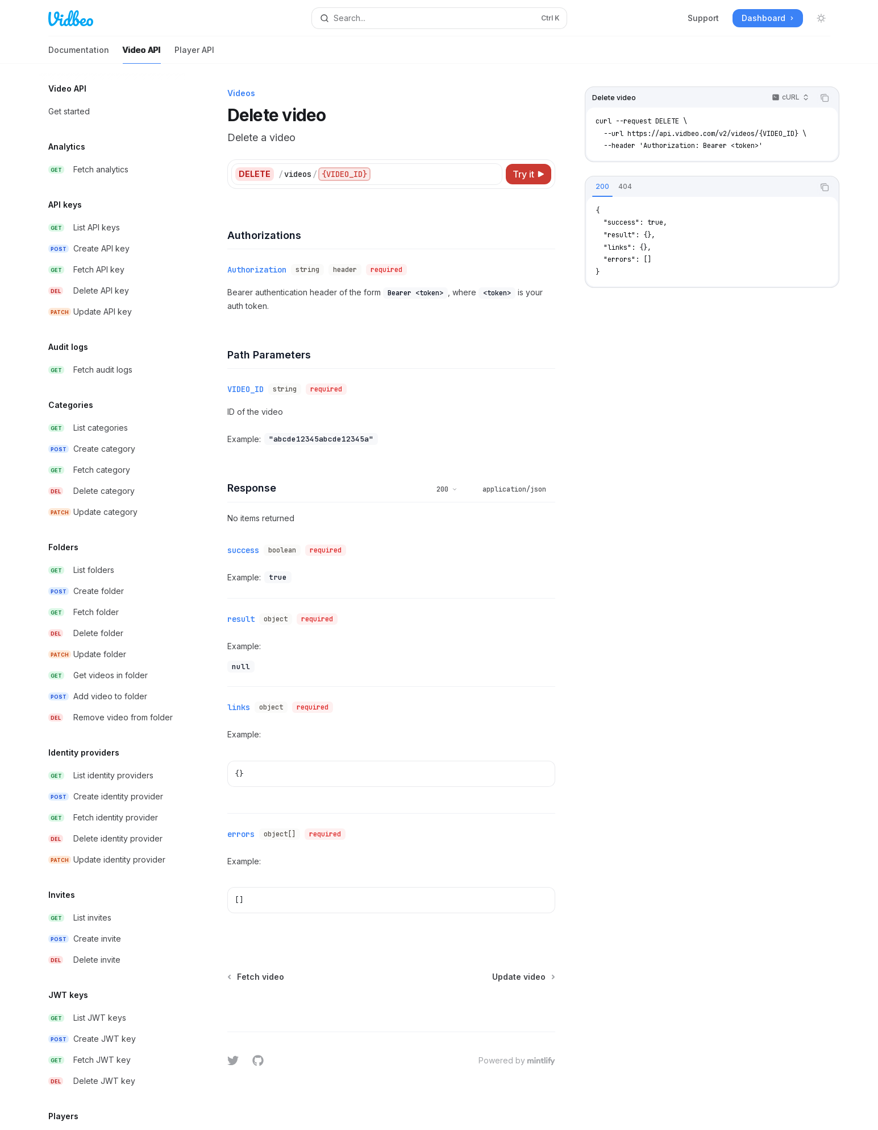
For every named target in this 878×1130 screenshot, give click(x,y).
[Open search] (439, 18)
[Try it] (528, 174)
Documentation (78, 54)
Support (703, 18)
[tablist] (699, 187)
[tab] (602, 186)
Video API (142, 54)
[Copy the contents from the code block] (824, 97)
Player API (194, 54)
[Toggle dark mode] (821, 18)
